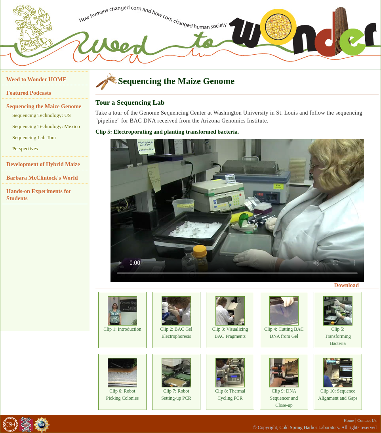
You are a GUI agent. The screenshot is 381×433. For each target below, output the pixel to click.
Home (349, 420)
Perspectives (25, 148)
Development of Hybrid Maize (43, 164)
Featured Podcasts (28, 93)
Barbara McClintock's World (42, 177)
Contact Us (366, 420)
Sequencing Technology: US (41, 115)
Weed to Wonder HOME (36, 79)
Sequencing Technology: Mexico (46, 126)
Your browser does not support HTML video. (237, 210)
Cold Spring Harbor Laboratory (309, 427)
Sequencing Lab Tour (34, 137)
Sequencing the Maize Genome (43, 106)
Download (346, 285)
